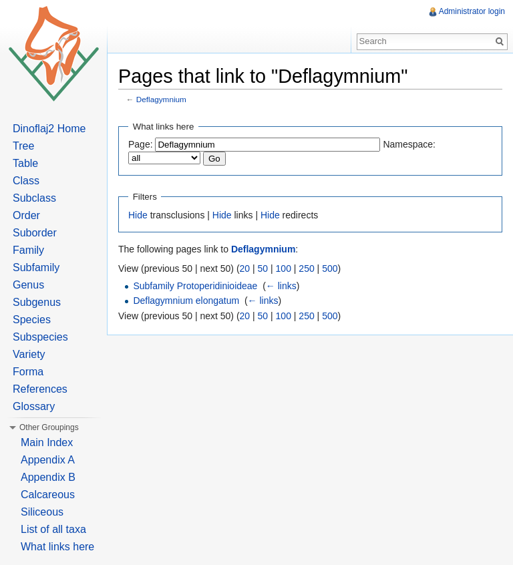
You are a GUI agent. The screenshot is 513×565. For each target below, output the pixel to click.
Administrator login (472, 11)
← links (281, 285)
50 (263, 268)
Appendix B (48, 477)
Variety (29, 354)
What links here (57, 546)
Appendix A (48, 459)
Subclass (34, 198)
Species (32, 319)
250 (306, 268)
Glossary (34, 406)
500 (329, 268)
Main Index (47, 442)
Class (26, 180)
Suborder (35, 232)
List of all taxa (53, 529)
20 (245, 268)
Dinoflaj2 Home (49, 128)
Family (28, 250)
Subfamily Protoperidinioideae (195, 285)
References (40, 389)
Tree (23, 146)
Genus (28, 285)
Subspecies (40, 337)
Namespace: (409, 144)
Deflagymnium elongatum (186, 300)
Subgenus (37, 302)
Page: (140, 144)
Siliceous (42, 512)
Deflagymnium (161, 99)
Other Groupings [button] (49, 427)
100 (283, 268)
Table (25, 163)
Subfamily (36, 267)
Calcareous (48, 494)
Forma (28, 371)
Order (26, 215)
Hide (138, 215)
